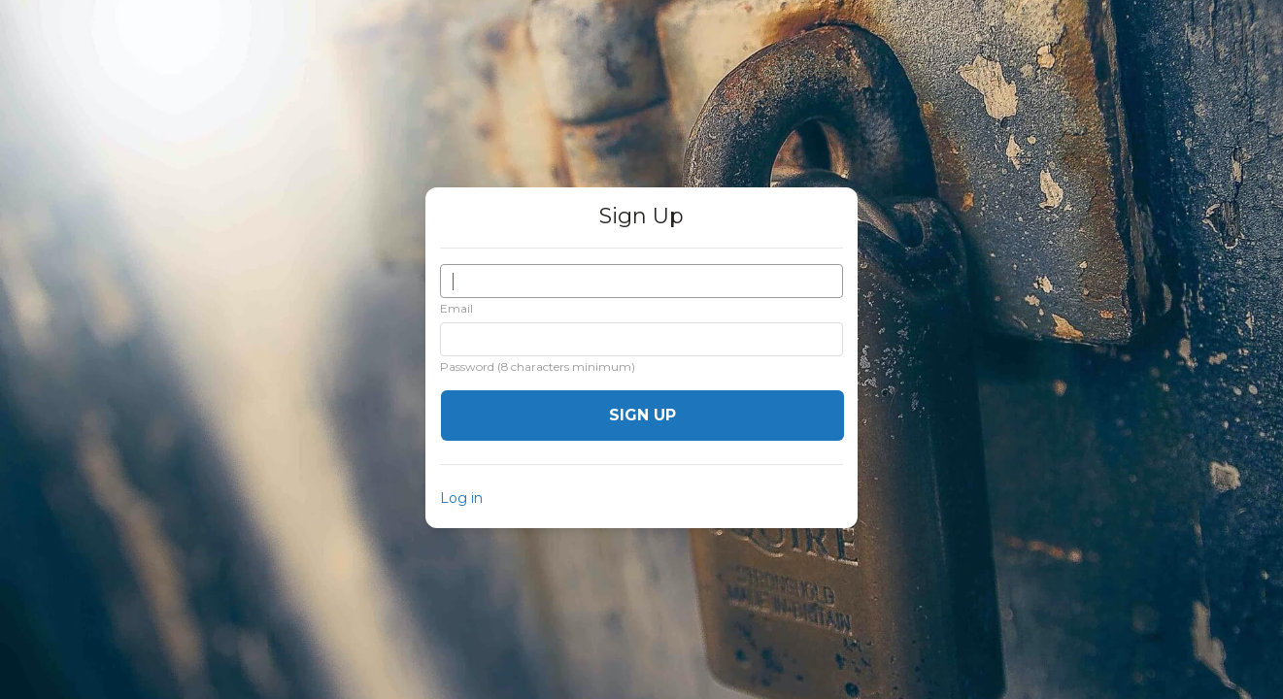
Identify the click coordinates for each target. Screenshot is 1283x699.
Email (456, 308)
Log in (461, 498)
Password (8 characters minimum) (537, 366)
